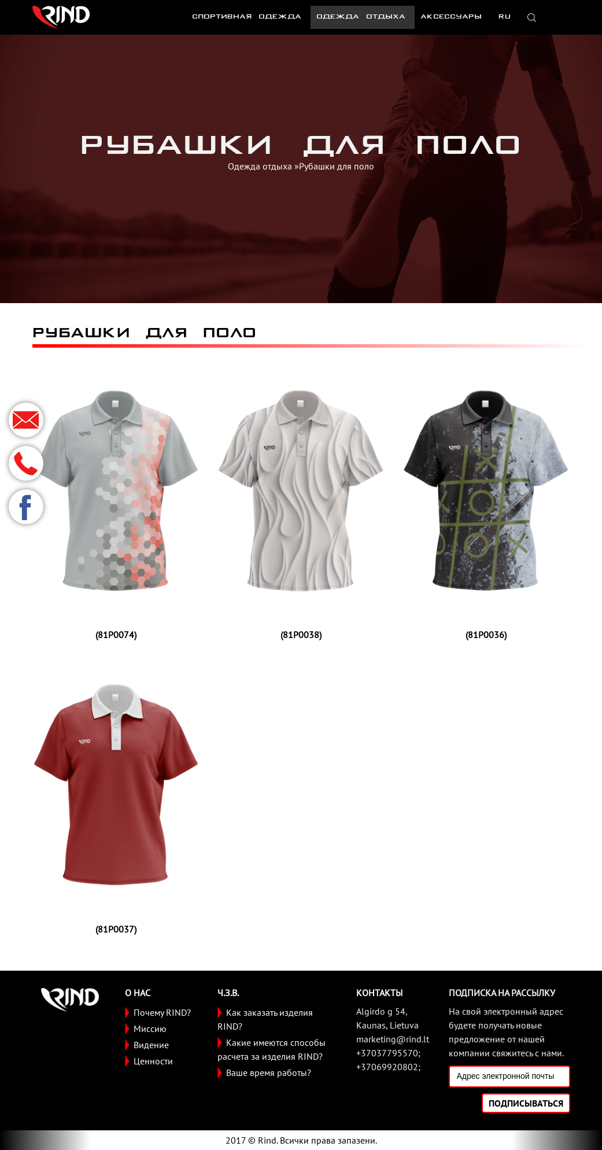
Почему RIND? (162, 1012)
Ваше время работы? (268, 1072)
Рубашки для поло (336, 166)
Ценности (153, 1061)
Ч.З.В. (228, 992)
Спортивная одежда (246, 17)
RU (503, 17)
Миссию (150, 1028)
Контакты (379, 992)
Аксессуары (451, 17)
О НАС (137, 992)
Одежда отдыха (360, 17)
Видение (151, 1045)
